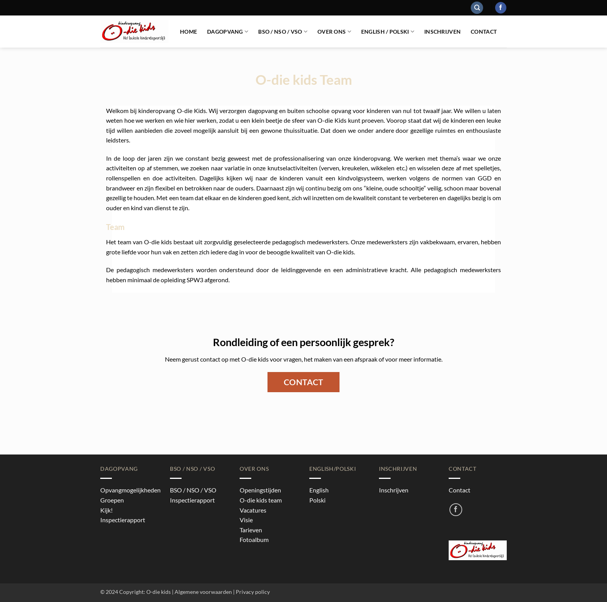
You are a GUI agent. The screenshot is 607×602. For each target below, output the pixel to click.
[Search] (477, 8)
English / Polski (387, 31)
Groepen (112, 500)
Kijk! (106, 510)
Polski (317, 500)
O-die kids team (261, 500)
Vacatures (253, 510)
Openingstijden (260, 490)
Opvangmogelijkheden (130, 490)
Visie (246, 519)
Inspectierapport (122, 519)
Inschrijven (442, 31)
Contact (484, 31)
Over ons (334, 31)
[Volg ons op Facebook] (500, 8)
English (319, 490)
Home (188, 31)
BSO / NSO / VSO (282, 31)
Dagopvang (227, 31)
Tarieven (251, 529)
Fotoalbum (254, 539)
